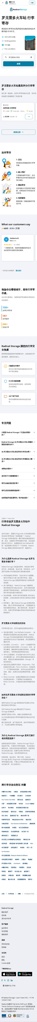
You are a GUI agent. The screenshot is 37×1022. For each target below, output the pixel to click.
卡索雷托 (21, 867)
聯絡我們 (5, 934)
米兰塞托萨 (5, 847)
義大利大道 (11, 879)
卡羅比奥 (11, 875)
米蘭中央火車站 (6, 792)
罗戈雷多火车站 (6, 863)
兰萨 (3, 804)
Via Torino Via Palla (8, 800)
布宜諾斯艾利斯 (11, 804)
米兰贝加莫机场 (23, 827)
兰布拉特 (28, 796)
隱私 (3, 960)
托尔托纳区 (5, 812)
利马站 (21, 804)
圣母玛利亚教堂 (30, 812)
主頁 (3, 894)
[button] (20, 3)
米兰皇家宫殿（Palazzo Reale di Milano (15, 855)
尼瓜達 (29, 867)
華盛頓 (30, 859)
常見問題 (5, 931)
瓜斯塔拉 (13, 867)
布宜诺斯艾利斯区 (7, 859)
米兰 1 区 (29, 847)
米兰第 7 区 (25, 831)
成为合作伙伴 (6, 918)
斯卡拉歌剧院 (6, 827)
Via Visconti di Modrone (19, 823)
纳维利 (17, 859)
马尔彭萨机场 (15, 831)
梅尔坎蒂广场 (25, 816)
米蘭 (19, 894)
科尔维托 (11, 808)
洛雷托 (4, 875)
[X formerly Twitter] (5, 980)
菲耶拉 (4, 871)
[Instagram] (8, 980)
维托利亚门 (5, 835)
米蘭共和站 (5, 867)
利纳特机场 (5, 831)
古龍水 (24, 859)
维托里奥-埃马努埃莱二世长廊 (18, 843)
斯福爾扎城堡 (26, 875)
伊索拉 (4, 879)
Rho (31, 843)
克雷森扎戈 (14, 835)
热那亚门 (4, 796)
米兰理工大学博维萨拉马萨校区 (11, 839)
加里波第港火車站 (25, 792)
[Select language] (9, 985)
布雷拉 (21, 812)
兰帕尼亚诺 (5, 823)
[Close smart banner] (3, 3)
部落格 (4, 947)
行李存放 (11, 894)
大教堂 (16, 792)
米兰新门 (20, 796)
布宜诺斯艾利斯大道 (22, 808)
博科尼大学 (26, 839)
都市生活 (13, 812)
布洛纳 (22, 847)
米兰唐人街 (18, 871)
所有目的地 (5, 944)
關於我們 (5, 912)
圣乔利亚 (4, 843)
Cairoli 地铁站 (29, 804)
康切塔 (18, 875)
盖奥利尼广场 (14, 816)
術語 (3, 957)
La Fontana (5, 851)
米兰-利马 (5, 816)
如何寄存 (5, 928)
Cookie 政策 (6, 963)
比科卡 (4, 808)
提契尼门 (28, 800)
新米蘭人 (25, 863)
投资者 (4, 915)
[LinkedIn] (12, 980)
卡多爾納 (12, 796)
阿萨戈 (30, 879)
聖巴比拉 (20, 800)
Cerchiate (17, 863)
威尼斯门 (26, 871)
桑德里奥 (32, 823)
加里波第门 (14, 847)
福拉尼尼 (28, 820)
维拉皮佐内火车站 (17, 820)
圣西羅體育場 (21, 879)
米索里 (14, 827)
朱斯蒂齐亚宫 (6, 820)
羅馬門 (10, 871)
